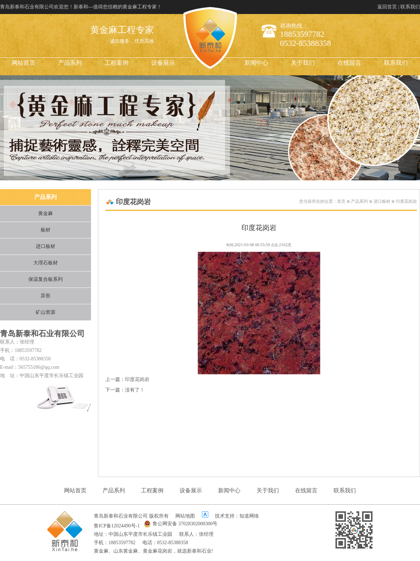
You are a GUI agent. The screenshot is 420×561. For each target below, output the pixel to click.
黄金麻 (45, 213)
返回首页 (387, 6)
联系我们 (410, 6)
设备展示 (163, 63)
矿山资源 (45, 312)
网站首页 (23, 63)
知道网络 (249, 516)
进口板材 (45, 246)
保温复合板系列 (45, 279)
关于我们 (303, 63)
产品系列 (70, 63)
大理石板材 (45, 262)
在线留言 (349, 63)
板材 (45, 230)
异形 (45, 295)
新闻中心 (256, 63)
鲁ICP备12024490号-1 (117, 525)
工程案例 (116, 63)
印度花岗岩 (406, 201)
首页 (341, 201)
